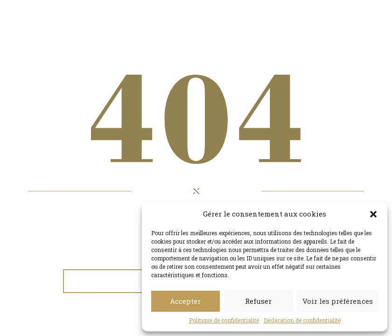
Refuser (258, 301)
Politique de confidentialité (224, 320)
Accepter (185, 301)
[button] (373, 214)
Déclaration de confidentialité (302, 320)
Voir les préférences (337, 301)
